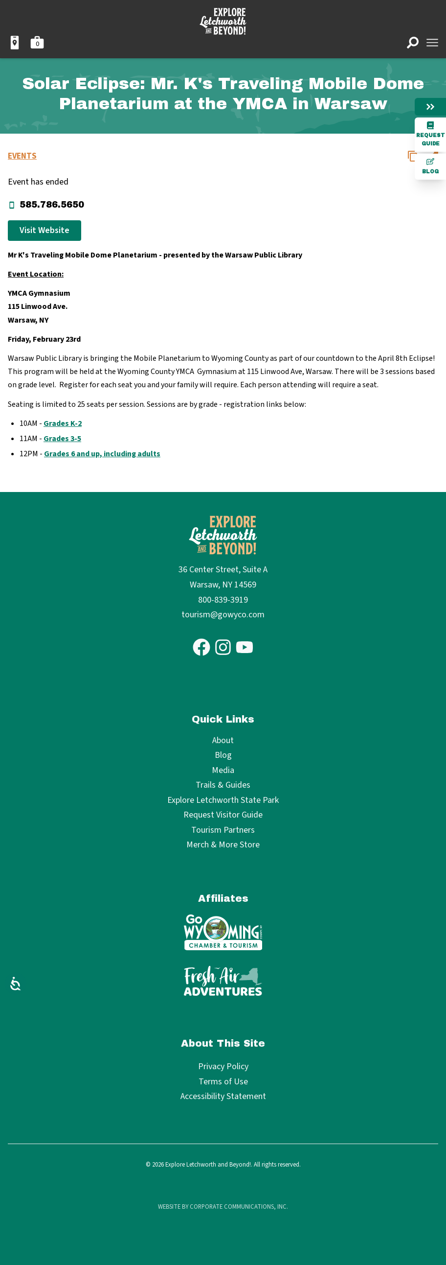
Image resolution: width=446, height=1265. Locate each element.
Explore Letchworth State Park (223, 800)
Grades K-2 (63, 423)
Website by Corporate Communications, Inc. (223, 1206)
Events (22, 156)
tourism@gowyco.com (223, 615)
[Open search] (413, 42)
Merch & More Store (223, 845)
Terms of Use (223, 1082)
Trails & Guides (223, 785)
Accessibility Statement (223, 1096)
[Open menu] (432, 42)
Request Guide (430, 133)
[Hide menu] (430, 107)
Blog (430, 166)
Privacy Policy (223, 1066)
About (223, 741)
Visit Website (44, 230)
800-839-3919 (223, 600)
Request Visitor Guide (223, 815)
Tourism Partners (223, 830)
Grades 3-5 (62, 438)
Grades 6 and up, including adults (102, 453)
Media (223, 770)
